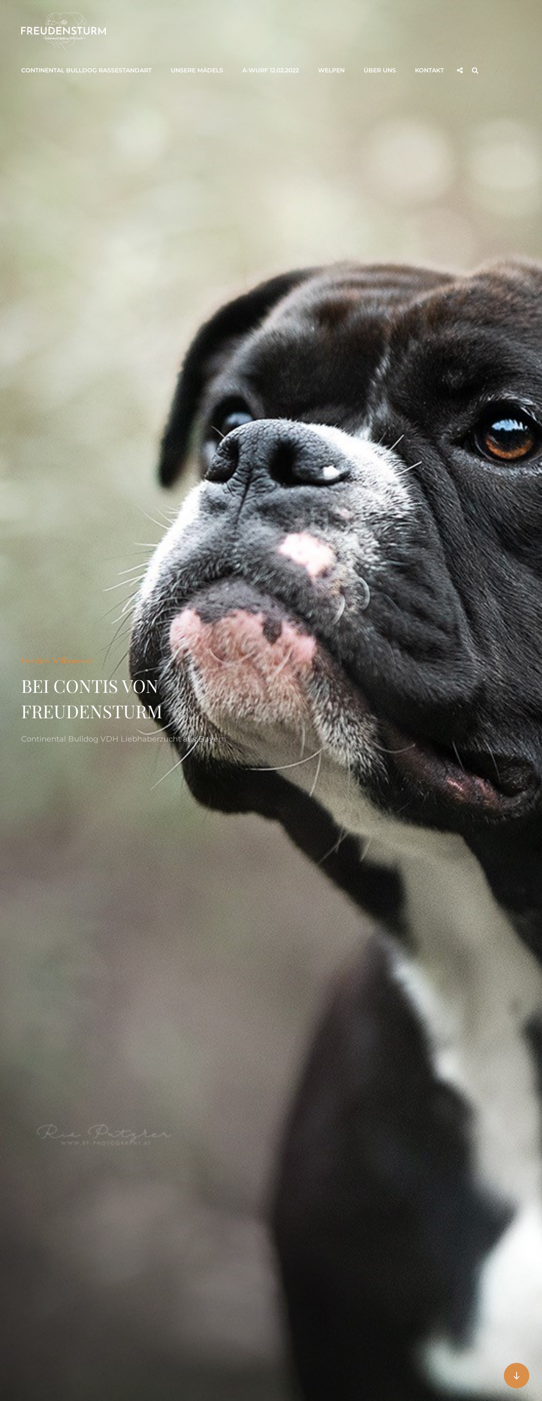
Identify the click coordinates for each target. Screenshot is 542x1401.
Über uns (380, 70)
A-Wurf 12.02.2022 (270, 70)
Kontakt (429, 70)
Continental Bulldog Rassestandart (86, 70)
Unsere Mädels (197, 70)
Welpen (331, 70)
